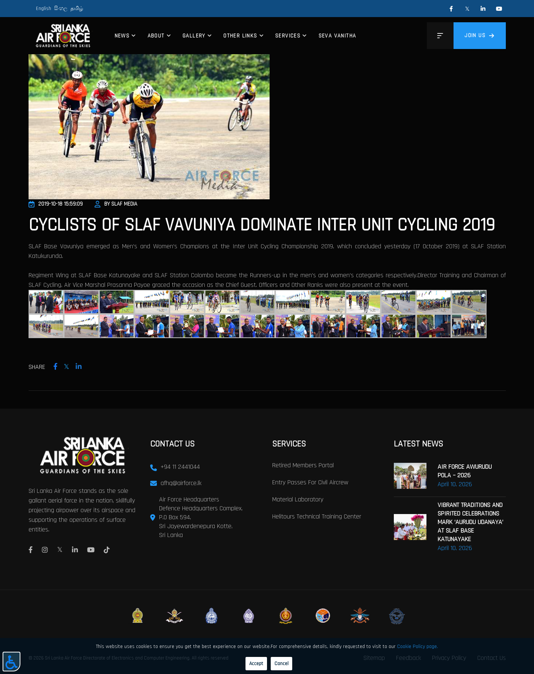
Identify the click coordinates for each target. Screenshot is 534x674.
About (156, 35)
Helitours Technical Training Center (316, 516)
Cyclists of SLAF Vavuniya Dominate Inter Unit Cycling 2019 (262, 225)
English (43, 8)
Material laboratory (297, 499)
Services (287, 35)
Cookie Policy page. (417, 646)
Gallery (193, 35)
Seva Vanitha (337, 35)
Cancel (281, 663)
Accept (256, 663)
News (122, 35)
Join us (479, 35)
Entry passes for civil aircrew (310, 482)
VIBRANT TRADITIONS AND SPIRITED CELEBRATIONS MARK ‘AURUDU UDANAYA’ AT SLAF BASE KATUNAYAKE (470, 522)
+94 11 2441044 (180, 466)
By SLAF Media (116, 203)
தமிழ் (76, 8)
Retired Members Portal (303, 465)
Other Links (240, 35)
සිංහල (60, 8)
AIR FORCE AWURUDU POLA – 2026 (465, 471)
